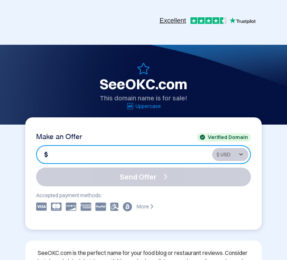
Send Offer (143, 176)
